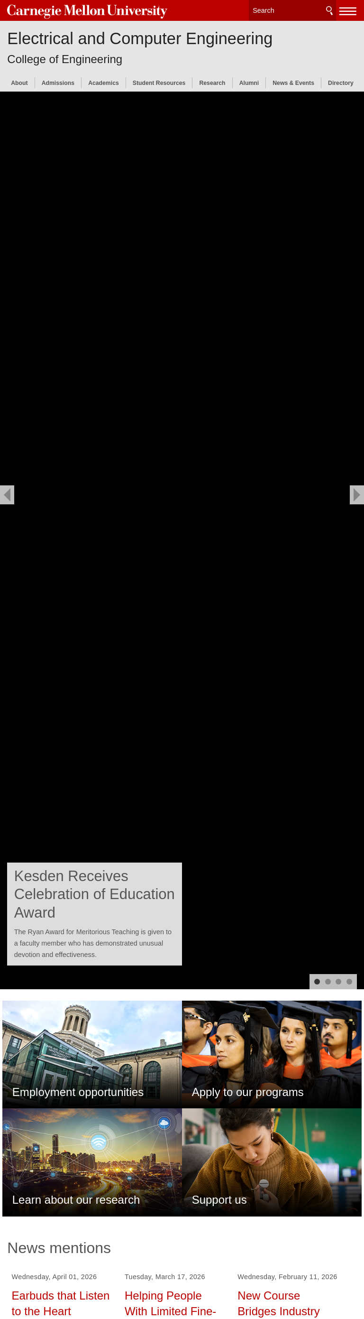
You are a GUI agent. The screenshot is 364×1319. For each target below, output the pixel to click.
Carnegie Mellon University (78, 10)
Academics (103, 80)
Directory (341, 80)
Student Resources (159, 80)
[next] (357, 494)
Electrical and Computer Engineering (140, 36)
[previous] (7, 494)
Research (212, 80)
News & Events (293, 80)
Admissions (58, 80)
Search (329, 9)
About (19, 80)
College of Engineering (64, 56)
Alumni (249, 80)
